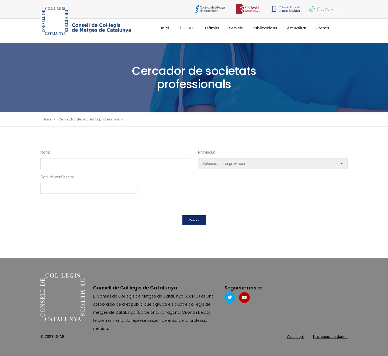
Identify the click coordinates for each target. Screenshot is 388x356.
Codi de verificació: (57, 177)
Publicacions (264, 28)
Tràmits (211, 28)
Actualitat (297, 28)
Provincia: (206, 152)
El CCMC (186, 28)
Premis (322, 28)
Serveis (236, 28)
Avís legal (295, 336)
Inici (165, 28)
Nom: (45, 152)
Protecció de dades (330, 336)
